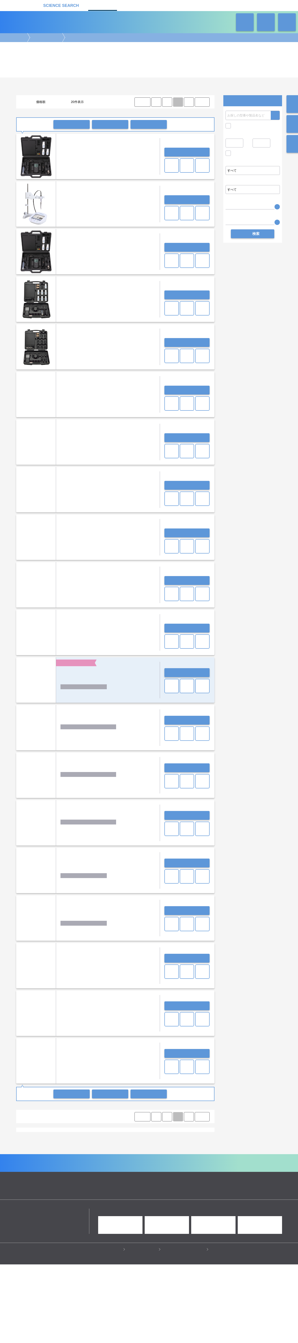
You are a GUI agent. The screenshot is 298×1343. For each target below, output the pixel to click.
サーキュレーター (66, 1149)
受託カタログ (133, 5)
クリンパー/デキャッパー (150, 1145)
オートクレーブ (93, 1136)
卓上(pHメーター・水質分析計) (89, 1177)
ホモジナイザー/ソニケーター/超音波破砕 (127, 1140)
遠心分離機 (112, 1197)
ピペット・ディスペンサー (85, 1197)
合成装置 (143, 1193)
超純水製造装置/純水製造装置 (38, 1136)
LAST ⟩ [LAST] (202, 102)
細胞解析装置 (142, 1189)
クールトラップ (85, 1145)
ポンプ (67, 1145)
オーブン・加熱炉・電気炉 (114, 1145)
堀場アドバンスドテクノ (180, 1161)
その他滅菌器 (114, 1136)
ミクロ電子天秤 (164, 1136)
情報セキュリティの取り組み (184, 1328)
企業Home (100, 1236)
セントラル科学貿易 (150, 1161)
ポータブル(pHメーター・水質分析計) (43, 1177)
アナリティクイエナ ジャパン (38, 1161)
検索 (275, 115)
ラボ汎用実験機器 (45, 38)
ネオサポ (196, 5)
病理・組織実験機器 (166, 1189)
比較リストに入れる (149, 124)
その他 (106, 1149)
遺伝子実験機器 (30, 1189)
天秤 (180, 1136)
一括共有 (110, 124)
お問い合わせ (187, 152)
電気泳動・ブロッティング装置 (62, 1189)
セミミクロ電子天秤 (139, 1136)
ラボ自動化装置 (55, 1197)
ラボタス (165, 5)
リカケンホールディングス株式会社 (47, 1290)
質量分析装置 (92, 1193)
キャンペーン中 (243, 126)
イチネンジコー (69, 1161)
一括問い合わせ (71, 124)
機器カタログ (102, 5)
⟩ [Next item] (188, 102)
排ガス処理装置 (42, 1149)
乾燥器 (55, 1145)
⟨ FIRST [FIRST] (142, 102)
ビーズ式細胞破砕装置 (182, 1145)
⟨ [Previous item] (156, 102)
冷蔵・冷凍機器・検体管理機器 (141, 1197)
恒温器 (42, 1145)
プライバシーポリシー (105, 1328)
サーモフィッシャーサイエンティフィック (108, 1161)
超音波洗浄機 (193, 1140)
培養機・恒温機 (192, 1189)
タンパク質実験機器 (183, 1193)
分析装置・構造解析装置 (119, 1193)
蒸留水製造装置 (69, 1136)
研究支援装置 (90, 1149)
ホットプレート (58, 1140)
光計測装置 (160, 1193)
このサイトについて (143, 1328)
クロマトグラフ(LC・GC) (64, 1193)
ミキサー (92, 1140)
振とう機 (77, 1140)
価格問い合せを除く (247, 154)
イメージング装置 (95, 1189)
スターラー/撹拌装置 (168, 1140)
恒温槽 (192, 1136)
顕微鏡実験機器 (120, 1189)
